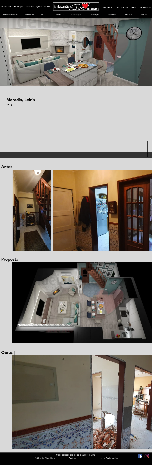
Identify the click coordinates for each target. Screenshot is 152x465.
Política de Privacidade (44, 458)
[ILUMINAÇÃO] (94, 14)
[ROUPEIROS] (129, 14)
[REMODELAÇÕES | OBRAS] (38, 6)
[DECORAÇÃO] (76, 14)
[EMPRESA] (107, 7)
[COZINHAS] (112, 14)
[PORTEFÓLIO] (122, 7)
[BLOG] (133, 7)
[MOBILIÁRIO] (30, 14)
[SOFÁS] (44, 14)
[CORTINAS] (59, 14)
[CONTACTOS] (146, 7)
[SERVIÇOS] (19, 6)
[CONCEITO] (6, 6)
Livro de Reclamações (108, 458)
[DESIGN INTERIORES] (10, 14)
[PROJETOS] (145, 14)
